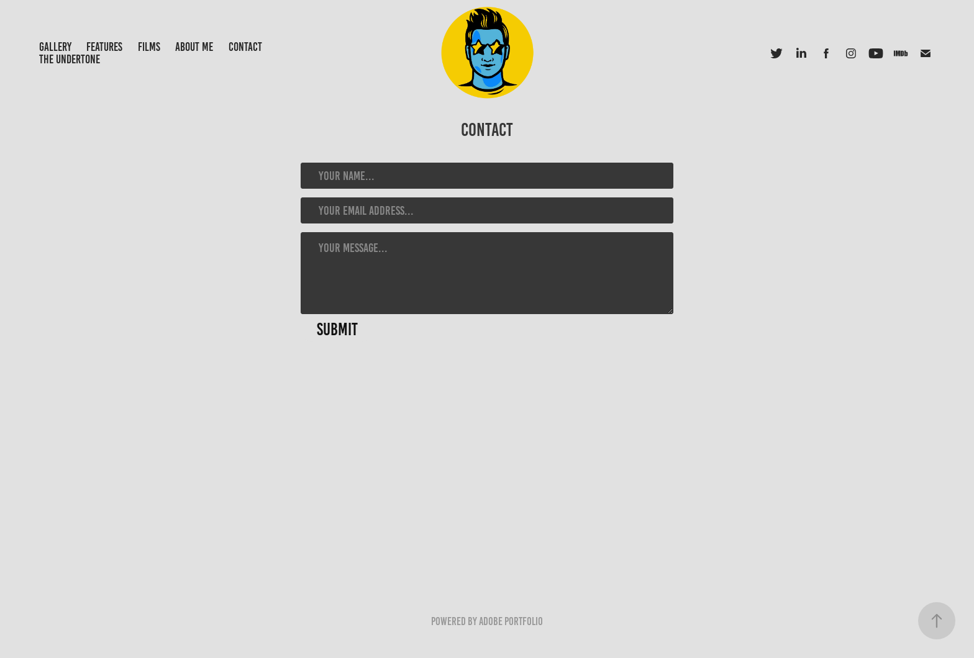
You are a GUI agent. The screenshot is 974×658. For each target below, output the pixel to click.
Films (149, 46)
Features (104, 46)
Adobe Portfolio (511, 621)
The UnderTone (69, 59)
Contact (245, 46)
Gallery (55, 46)
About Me (194, 46)
